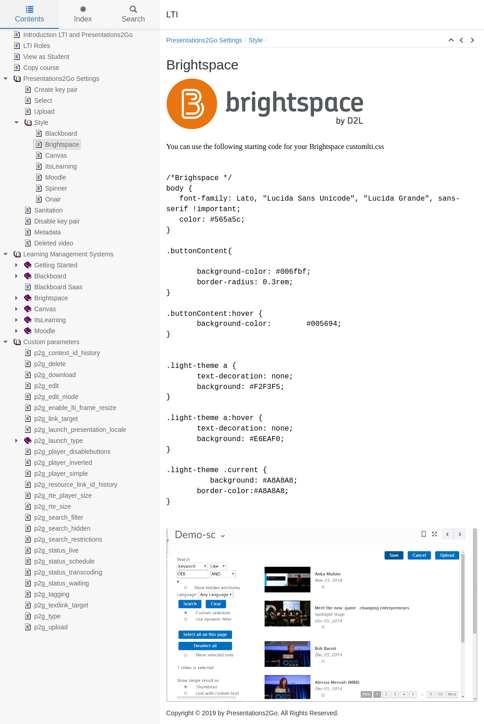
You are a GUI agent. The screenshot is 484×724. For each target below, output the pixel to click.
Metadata (41, 232)
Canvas (50, 155)
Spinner (50, 188)
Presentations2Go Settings (55, 78)
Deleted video (48, 243)
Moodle (49, 177)
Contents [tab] (29, 14)
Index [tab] (83, 14)
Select (37, 100)
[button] (451, 40)
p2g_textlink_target (55, 605)
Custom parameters (45, 341)
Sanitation (42, 210)
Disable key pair (51, 221)
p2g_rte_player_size (57, 495)
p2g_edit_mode (50, 396)
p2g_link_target (50, 418)
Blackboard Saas (52, 287)
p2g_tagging (45, 594)
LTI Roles (30, 45)
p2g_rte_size (46, 506)
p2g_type (41, 616)
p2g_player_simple (55, 473)
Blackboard (55, 133)
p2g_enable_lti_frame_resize (69, 407)
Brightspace (56, 144)
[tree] (80, 331)
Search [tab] (133, 14)
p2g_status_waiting (55, 583)
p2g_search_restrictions (62, 539)
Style (35, 122)
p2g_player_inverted (57, 462)
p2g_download (49, 374)
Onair (47, 199)
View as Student (40, 56)
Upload (38, 111)
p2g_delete (44, 363)
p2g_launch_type (52, 440)
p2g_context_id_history (61, 352)
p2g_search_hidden (56, 528)
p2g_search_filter (52, 517)
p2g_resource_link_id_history (69, 484)
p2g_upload (45, 627)
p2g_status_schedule (58, 561)
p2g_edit (40, 385)
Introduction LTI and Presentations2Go (71, 34)
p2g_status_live (50, 550)
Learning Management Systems (62, 254)
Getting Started (49, 265)
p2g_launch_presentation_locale (74, 429)
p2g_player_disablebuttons (66, 451)
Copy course (35, 67)
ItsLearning (55, 166)
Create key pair (50, 89)
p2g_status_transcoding (62, 572)
